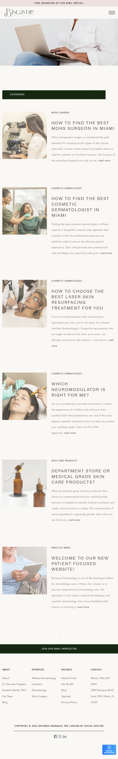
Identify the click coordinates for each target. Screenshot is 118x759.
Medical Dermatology (44, 678)
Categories (17, 94)
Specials (66, 696)
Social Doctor (94, 726)
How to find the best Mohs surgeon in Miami (83, 130)
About (5, 678)
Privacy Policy (69, 702)
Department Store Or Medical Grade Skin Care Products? (80, 481)
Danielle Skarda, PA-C (14, 690)
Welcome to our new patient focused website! (80, 568)
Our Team (7, 696)
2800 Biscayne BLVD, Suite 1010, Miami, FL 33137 (102, 696)
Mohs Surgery (39, 696)
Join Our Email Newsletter (59, 648)
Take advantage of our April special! (59, 3)
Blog (4, 702)
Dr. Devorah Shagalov (14, 684)
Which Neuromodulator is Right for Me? (78, 394)
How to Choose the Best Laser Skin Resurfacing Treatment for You (77, 304)
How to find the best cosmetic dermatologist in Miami (80, 211)
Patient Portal (69, 678)
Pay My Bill (67, 684)
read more (104, 165)
